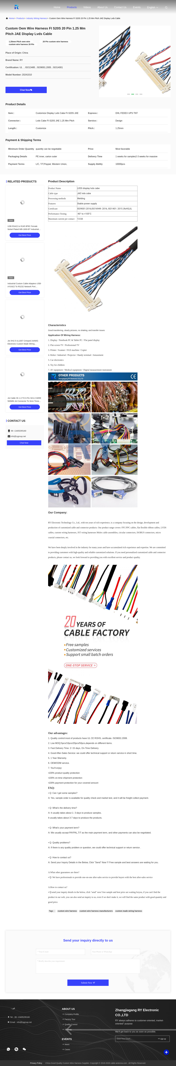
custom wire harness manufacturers (96, 911)
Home (57, 7)
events (137, 7)
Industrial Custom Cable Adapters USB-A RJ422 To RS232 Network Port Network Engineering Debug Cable (24, 286)
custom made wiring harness (128, 911)
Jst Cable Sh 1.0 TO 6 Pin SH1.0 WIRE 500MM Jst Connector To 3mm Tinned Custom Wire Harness (24, 401)
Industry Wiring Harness (36, 18)
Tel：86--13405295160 (18, 1017)
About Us (102, 7)
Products (72, 7)
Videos (87, 7)
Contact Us (120, 7)
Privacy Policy (36, 1063)
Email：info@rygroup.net (19, 1022)
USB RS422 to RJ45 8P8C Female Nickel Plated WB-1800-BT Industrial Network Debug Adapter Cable (23, 229)
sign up (162, 1038)
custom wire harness (67, 911)
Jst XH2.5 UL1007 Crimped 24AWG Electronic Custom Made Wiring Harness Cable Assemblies (23, 344)
